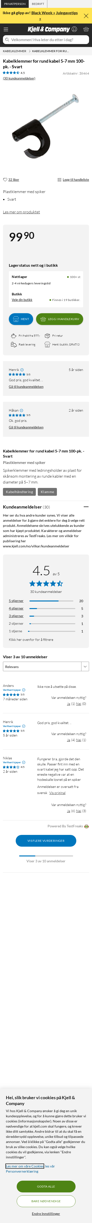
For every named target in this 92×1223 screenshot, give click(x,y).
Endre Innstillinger (46, 1213)
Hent (21, 319)
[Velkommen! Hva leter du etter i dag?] (49, 40)
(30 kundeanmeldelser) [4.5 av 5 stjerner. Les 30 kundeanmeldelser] (19, 78)
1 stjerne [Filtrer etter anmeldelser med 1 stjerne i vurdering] (15, 631)
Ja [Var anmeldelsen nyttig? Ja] (68, 704)
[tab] (15, 4)
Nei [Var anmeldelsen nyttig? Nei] (78, 704)
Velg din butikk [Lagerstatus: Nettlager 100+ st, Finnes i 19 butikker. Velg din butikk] (22, 300)
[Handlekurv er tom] (86, 29)
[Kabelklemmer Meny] (29, 51)
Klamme (47, 492)
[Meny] (6, 29)
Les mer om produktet (21, 211)
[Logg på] (74, 29)
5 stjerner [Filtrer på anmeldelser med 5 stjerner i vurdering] (16, 601)
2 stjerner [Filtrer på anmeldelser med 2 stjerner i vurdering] (16, 623)
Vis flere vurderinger (46, 840)
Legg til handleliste (73, 179)
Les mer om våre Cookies (25, 1166)
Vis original (57, 793)
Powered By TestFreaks (68, 826)
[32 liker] (11, 179)
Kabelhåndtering (19, 492)
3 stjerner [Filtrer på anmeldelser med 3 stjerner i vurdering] (16, 616)
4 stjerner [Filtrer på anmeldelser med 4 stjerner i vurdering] (16, 608)
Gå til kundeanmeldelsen (26, 387)
